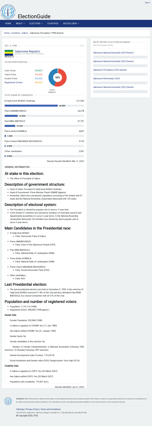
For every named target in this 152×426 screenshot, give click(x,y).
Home (8, 23)
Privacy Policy (32, 409)
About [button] (19, 23)
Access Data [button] (70, 23)
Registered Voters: (14, 82)
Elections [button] (35, 23)
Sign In (147, 3)
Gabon (25, 33)
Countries (52, 23)
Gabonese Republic (27, 51)
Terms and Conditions (51, 409)
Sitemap (20, 409)
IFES (17, 413)
